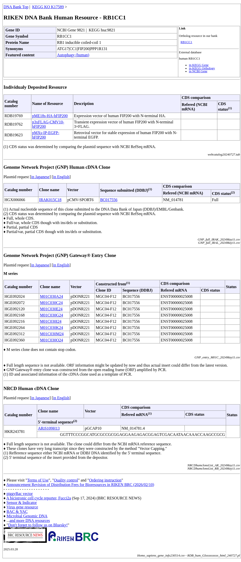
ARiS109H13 (49, 428)
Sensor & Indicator (21, 502)
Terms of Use (38, 480)
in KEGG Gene (199, 65)
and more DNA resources (29, 520)
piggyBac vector (19, 493)
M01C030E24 (51, 309)
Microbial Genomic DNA (26, 516)
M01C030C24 (51, 303)
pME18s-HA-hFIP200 (50, 116)
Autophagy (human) (73, 55)
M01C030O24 (51, 340)
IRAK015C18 (50, 200)
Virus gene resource (22, 507)
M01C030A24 (51, 296)
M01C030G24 (51, 315)
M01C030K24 (51, 327)
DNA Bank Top (15, 7)
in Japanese (40, 177)
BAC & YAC (17, 511)
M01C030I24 (50, 321)
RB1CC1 (186, 42)
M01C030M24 (51, 334)
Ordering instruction (105, 480)
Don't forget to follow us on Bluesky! (38, 525)
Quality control (66, 480)
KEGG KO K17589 (48, 7)
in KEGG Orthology (202, 68)
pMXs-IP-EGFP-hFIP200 (45, 135)
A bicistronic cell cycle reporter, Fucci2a (38, 498)
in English (61, 177)
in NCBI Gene (198, 71)
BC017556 (108, 200)
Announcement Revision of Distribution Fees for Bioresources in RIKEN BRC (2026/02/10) (80, 484)
